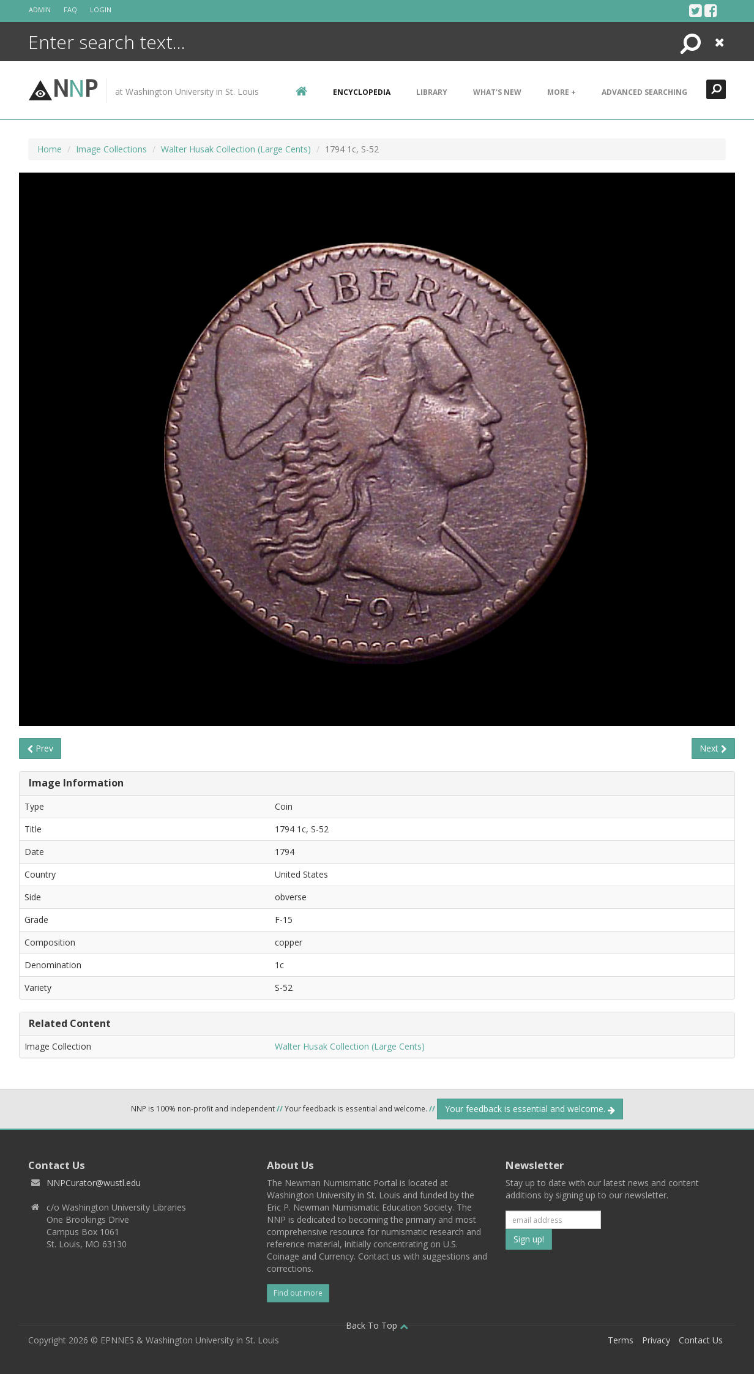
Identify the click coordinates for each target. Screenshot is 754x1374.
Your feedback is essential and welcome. (530, 1109)
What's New (497, 92)
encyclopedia (361, 92)
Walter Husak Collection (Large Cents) (236, 149)
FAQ (70, 9)
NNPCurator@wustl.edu (94, 1183)
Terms (620, 1340)
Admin (40, 9)
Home (49, 149)
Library (431, 92)
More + (561, 92)
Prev (40, 748)
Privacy (656, 1340)
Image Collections (111, 149)
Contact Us (701, 1340)
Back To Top (377, 1325)
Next (713, 748)
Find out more (298, 1293)
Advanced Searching (644, 92)
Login (100, 9)
